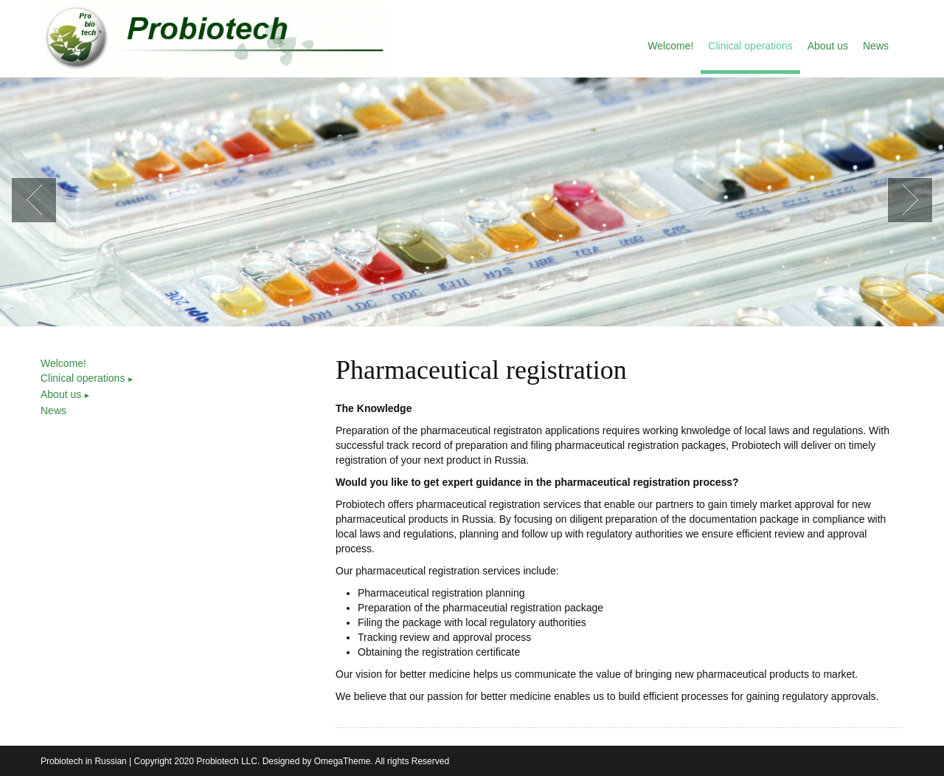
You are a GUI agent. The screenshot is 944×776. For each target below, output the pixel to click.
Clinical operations (87, 378)
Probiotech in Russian (84, 761)
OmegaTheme (342, 761)
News (53, 410)
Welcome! (63, 363)
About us (66, 394)
